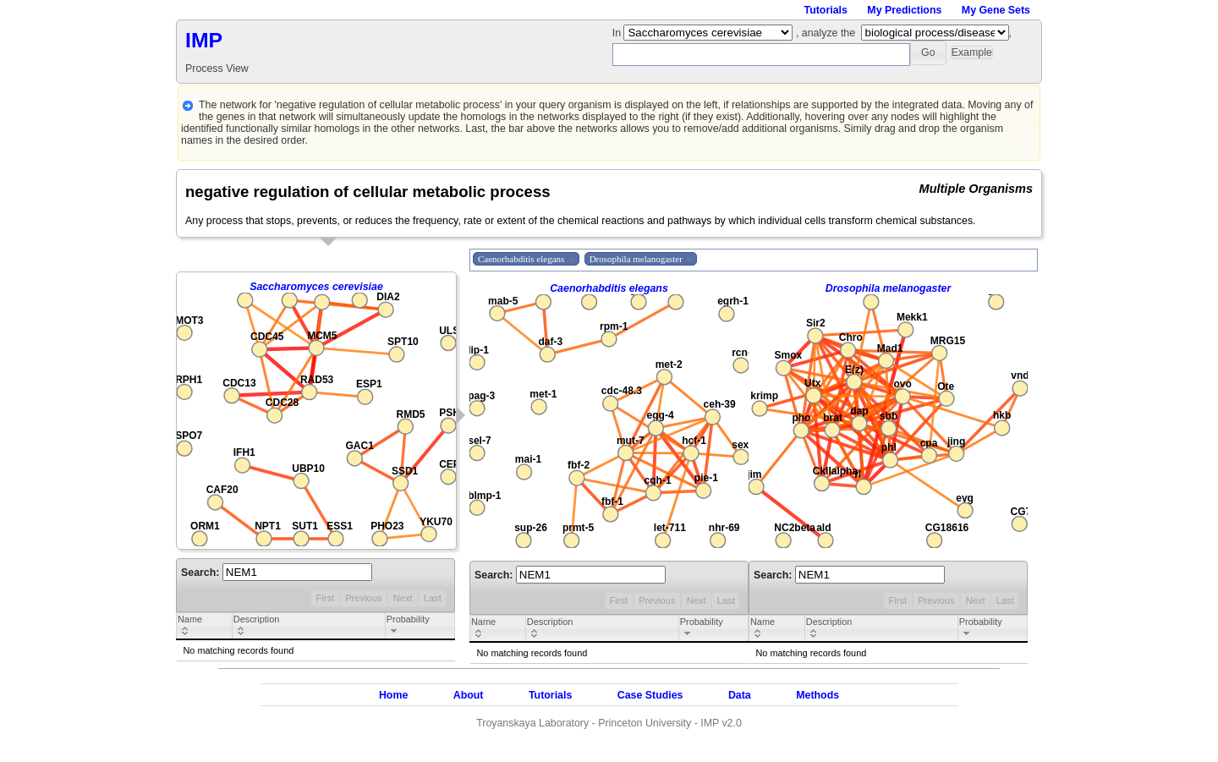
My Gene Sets (996, 10)
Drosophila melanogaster (889, 288)
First (324, 598)
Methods (817, 695)
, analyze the (825, 33)
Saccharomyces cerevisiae (316, 287)
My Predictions (904, 10)
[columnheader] (205, 626)
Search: (276, 572)
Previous (363, 598)
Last (433, 598)
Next (403, 598)
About (468, 695)
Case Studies (650, 695)
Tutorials (826, 10)
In (618, 33)
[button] (928, 53)
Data (739, 695)
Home (393, 695)
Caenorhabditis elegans (609, 288)
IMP (203, 40)
